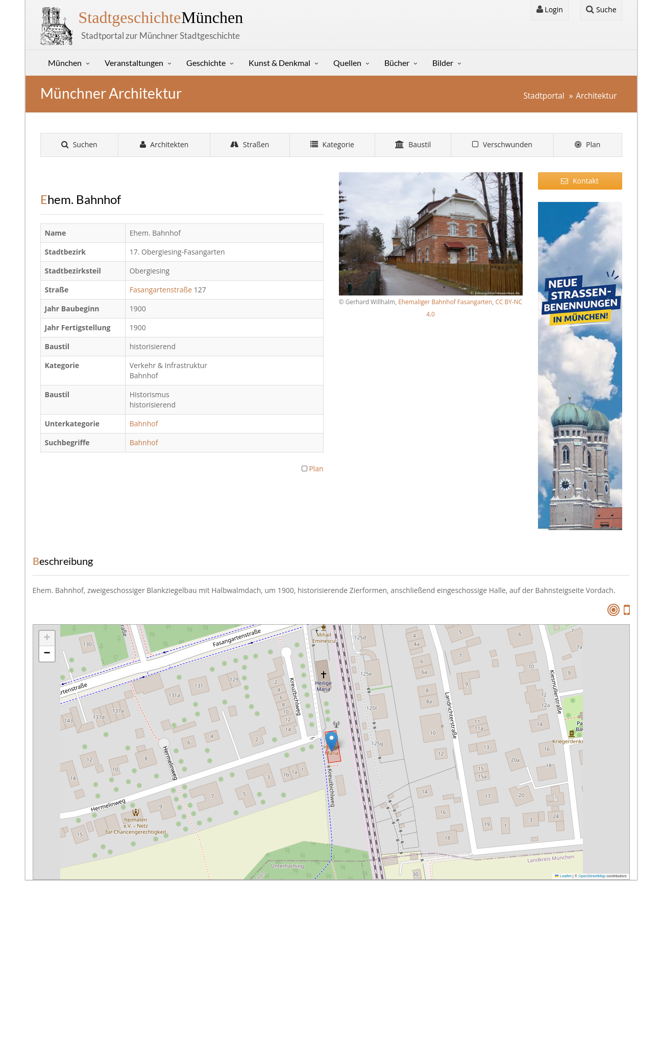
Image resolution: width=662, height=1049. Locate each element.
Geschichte (206, 62)
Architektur (596, 95)
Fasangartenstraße (162, 289)
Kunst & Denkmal (279, 62)
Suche (601, 9)
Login (549, 9)
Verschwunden (502, 144)
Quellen (347, 62)
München (161, 17)
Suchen (79, 144)
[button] (331, 741)
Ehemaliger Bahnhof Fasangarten (445, 302)
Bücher (396, 62)
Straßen (249, 144)
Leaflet (563, 876)
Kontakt (579, 181)
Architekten (164, 144)
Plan (587, 144)
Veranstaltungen (134, 62)
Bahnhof (145, 423)
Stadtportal (543, 95)
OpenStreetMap (591, 876)
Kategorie (332, 144)
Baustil (413, 144)
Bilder (442, 62)
